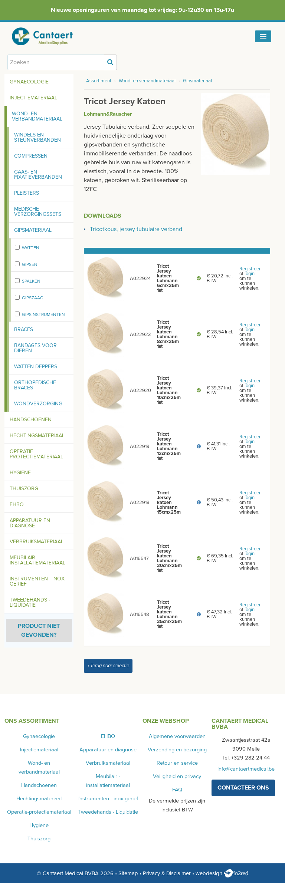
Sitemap (128, 873)
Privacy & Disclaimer (167, 873)
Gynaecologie (29, 82)
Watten (30, 247)
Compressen (31, 156)
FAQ (177, 790)
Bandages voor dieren (35, 348)
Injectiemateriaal (33, 98)
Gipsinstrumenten (43, 314)
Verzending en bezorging (177, 750)
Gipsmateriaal (33, 230)
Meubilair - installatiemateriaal (37, 560)
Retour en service (177, 763)
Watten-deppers (35, 366)
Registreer (250, 269)
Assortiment (98, 81)
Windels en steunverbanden (37, 137)
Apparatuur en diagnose (30, 523)
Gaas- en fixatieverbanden (38, 174)
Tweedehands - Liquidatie (30, 602)
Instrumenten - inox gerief (37, 581)
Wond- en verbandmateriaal (37, 116)
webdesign (222, 873)
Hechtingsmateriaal (37, 435)
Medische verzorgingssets (37, 211)
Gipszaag (32, 297)
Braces (23, 329)
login (250, 274)
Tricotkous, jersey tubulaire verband (136, 229)
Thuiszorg (24, 488)
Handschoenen (31, 419)
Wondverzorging (38, 404)
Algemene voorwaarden (177, 736)
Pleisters (26, 193)
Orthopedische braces (35, 385)
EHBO (17, 504)
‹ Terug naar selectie (108, 666)
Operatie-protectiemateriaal (36, 454)
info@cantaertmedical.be (246, 769)
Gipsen (29, 264)
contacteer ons (243, 787)
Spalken (31, 281)
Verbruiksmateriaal (36, 541)
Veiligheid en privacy (177, 776)
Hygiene (20, 472)
